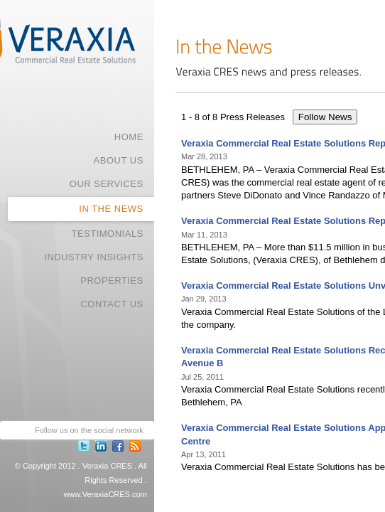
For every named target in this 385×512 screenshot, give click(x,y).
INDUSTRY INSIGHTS (93, 257)
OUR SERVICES (106, 183)
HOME (128, 137)
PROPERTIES (111, 280)
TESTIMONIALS (107, 233)
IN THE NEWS (111, 208)
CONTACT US (111, 304)
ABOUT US (118, 160)
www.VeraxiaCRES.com (104, 494)
